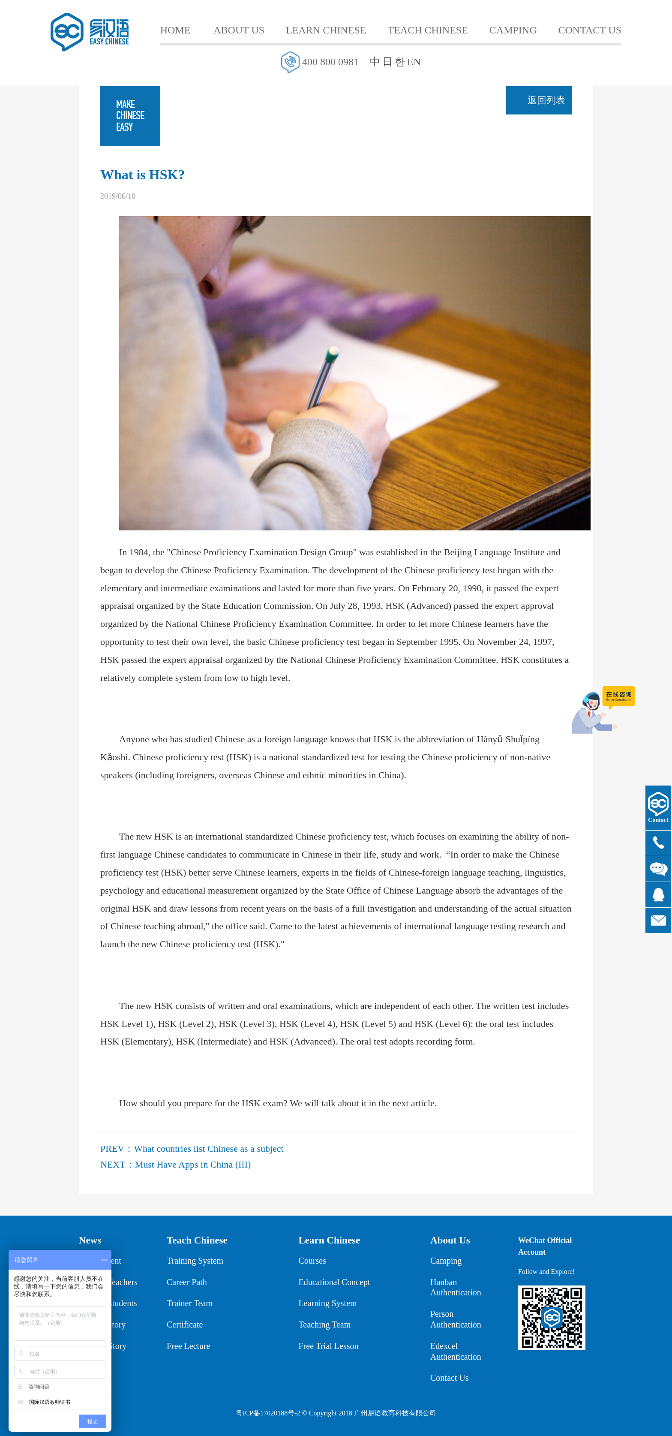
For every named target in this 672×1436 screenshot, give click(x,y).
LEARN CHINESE (326, 30)
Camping (446, 1260)
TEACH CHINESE (428, 30)
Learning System (328, 1303)
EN (414, 61)
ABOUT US (238, 30)
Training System (195, 1260)
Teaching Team (325, 1324)
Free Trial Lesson (329, 1346)
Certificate (185, 1324)
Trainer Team (190, 1303)
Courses (312, 1260)
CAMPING (513, 30)
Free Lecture (188, 1346)
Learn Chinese (329, 1240)
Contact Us (449, 1377)
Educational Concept (334, 1282)
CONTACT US (590, 30)
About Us (450, 1240)
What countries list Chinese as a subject (208, 1148)
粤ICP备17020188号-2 (268, 1413)
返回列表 (546, 100)
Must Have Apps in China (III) (193, 1164)
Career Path (187, 1282)
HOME (175, 30)
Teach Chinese (197, 1240)
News (90, 1240)
